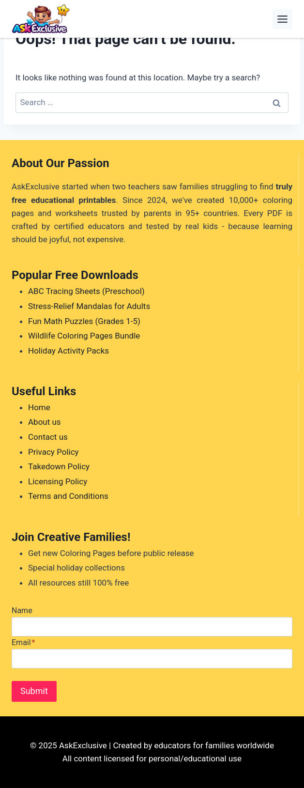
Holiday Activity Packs (68, 350)
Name (22, 610)
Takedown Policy (59, 466)
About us (44, 422)
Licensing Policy (57, 481)
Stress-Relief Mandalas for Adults (89, 306)
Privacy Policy (53, 452)
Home (39, 407)
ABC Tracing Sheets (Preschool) (86, 291)
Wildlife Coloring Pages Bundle (84, 335)
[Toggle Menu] (282, 19)
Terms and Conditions (68, 496)
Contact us (48, 437)
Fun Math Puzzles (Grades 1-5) (84, 321)
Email (23, 642)
